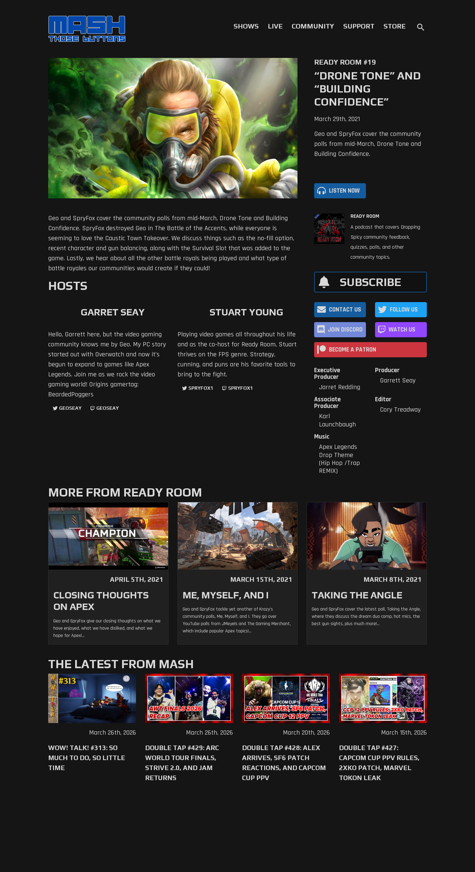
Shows (246, 26)
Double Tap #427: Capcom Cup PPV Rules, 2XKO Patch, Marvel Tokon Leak (379, 763)
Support (358, 26)
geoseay (107, 408)
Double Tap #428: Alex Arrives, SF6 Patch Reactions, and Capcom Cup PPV (284, 763)
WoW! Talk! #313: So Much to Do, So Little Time (86, 758)
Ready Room (364, 216)
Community (313, 26)
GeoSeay (70, 408)
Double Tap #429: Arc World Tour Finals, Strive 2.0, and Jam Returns (182, 763)
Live (275, 26)
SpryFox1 (200, 388)
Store (395, 26)
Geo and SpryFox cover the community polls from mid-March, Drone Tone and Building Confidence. (367, 144)
